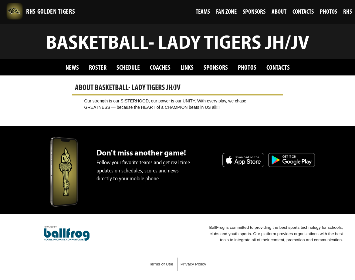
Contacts (278, 67)
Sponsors (216, 67)
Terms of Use (161, 264)
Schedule (128, 67)
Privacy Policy (193, 264)
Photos (247, 67)
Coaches (160, 67)
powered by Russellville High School (67, 233)
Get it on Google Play (291, 160)
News (72, 67)
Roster (97, 67)
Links (187, 67)
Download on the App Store (243, 160)
